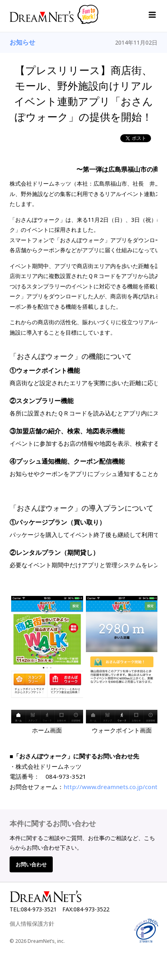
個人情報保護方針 (32, 923)
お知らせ (22, 42)
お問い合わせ (31, 864)
